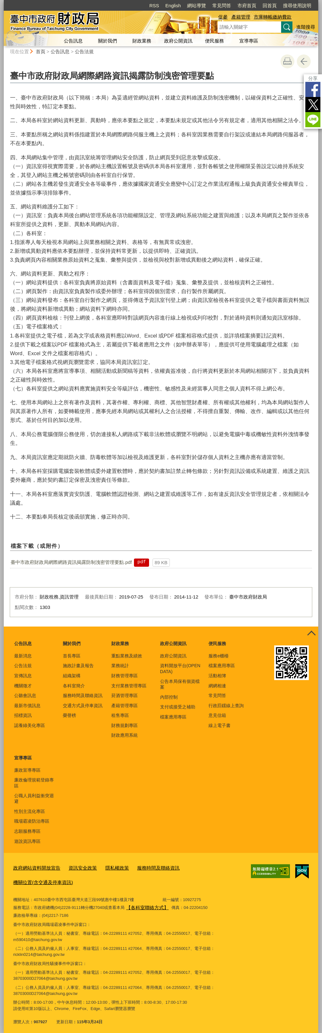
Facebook (312, 89)
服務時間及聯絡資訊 (83, 695)
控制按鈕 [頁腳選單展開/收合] (311, 633)
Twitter (312, 104)
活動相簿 (217, 675)
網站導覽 (196, 5)
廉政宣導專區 (27, 770)
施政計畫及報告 (78, 665)
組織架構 (71, 675)
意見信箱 (217, 715)
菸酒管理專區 (124, 695)
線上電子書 (219, 725)
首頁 (40, 51)
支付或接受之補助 (177, 706)
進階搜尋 (305, 27)
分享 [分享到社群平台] (313, 78)
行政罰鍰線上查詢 (226, 705)
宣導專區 (248, 40)
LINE (312, 119)
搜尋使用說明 (297, 5)
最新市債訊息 (27, 705)
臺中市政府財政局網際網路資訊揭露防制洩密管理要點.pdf (71, 562)
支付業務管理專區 (129, 685)
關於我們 (107, 40)
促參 (223, 17)
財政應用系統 (124, 735)
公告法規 (84, 51)
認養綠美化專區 (29, 725)
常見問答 (221, 5)
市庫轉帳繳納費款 (272, 17)
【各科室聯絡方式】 (144, 904)
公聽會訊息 (25, 695)
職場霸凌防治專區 (31, 821)
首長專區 (71, 655)
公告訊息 (73, 40)
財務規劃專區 (124, 725)
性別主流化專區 (29, 811)
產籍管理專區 (124, 705)
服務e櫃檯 (218, 655)
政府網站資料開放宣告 (33, 867)
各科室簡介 (74, 685)
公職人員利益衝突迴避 (34, 798)
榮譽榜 (69, 715)
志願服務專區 (27, 831)
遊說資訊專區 (27, 841)
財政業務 (141, 40)
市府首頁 (246, 5)
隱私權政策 (105, 867)
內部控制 (169, 697)
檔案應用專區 (173, 716)
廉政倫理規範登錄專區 (34, 782)
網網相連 (217, 685)
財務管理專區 (124, 675)
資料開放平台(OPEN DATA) (180, 668)
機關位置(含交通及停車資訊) (39, 880)
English (173, 5)
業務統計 (120, 665)
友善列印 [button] (287, 61)
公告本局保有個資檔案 (180, 684)
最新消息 (23, 655)
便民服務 (214, 40)
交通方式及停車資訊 (83, 705)
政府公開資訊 (178, 40)
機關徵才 (23, 685)
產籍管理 (240, 17)
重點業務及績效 (126, 655)
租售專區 (120, 715)
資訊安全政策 (74, 867)
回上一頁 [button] (304, 61)
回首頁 (270, 5)
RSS (154, 5)
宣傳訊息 (23, 675)
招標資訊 (23, 715)
